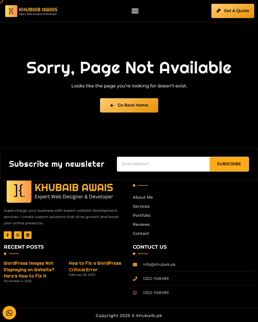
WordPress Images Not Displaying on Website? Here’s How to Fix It (29, 269)
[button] (135, 11)
